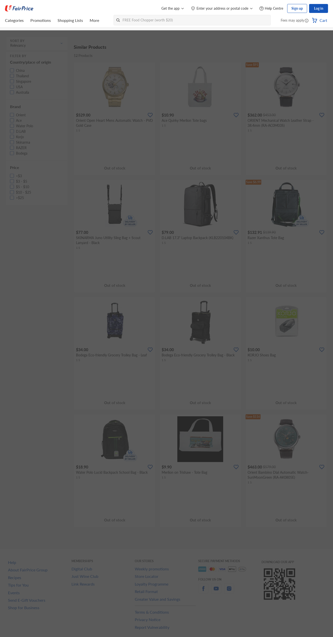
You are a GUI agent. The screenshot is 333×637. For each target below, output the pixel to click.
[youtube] (216, 591)
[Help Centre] (271, 8)
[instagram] (229, 591)
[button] (307, 21)
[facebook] (203, 591)
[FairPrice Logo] (19, 8)
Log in (318, 8)
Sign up (297, 8)
